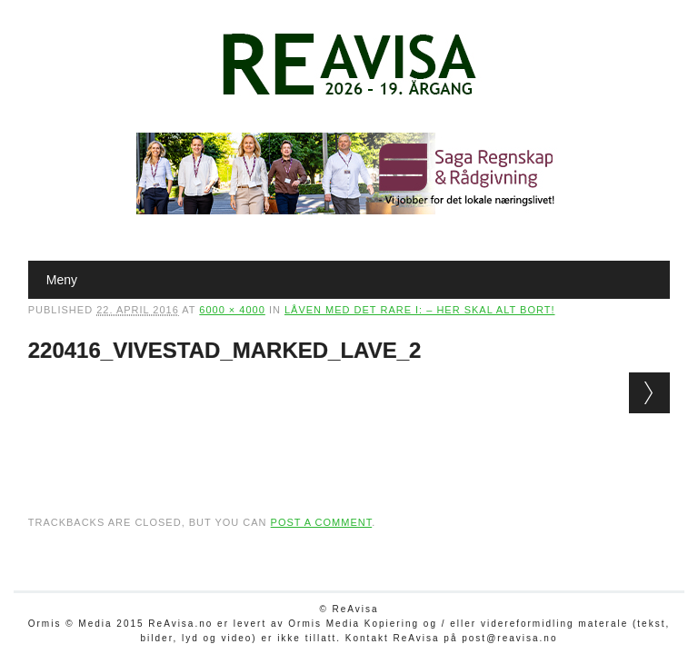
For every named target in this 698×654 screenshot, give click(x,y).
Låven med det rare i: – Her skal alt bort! (419, 309)
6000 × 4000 (231, 309)
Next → (649, 392)
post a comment (322, 522)
